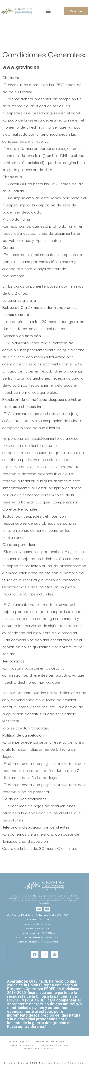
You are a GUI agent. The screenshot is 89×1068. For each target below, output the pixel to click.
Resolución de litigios (56, 1045)
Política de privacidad (50, 1041)
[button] (48, 11)
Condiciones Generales (39, 1048)
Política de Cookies (21, 1045)
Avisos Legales (19, 1041)
